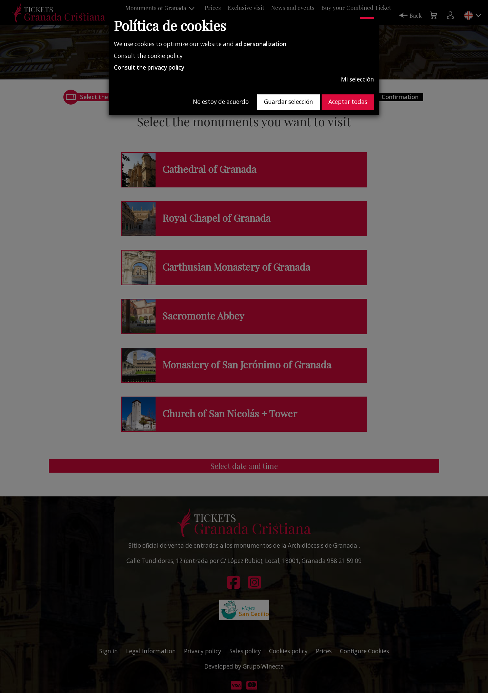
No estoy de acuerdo (221, 102)
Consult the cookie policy (148, 56)
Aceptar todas (347, 102)
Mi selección (357, 79)
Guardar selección (288, 102)
